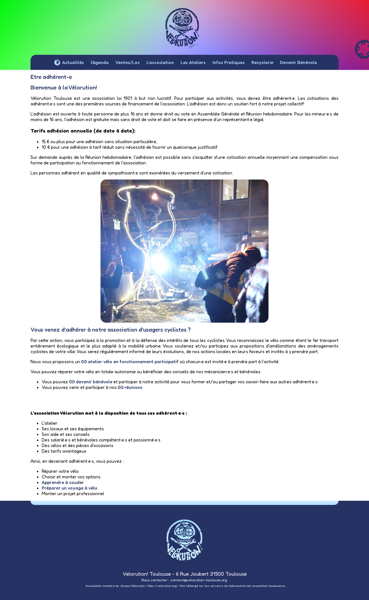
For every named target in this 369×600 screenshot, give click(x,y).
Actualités (69, 64)
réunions (130, 387)
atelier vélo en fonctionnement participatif (130, 361)
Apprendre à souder (63, 482)
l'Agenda (100, 62)
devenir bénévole (90, 381)
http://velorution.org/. (163, 586)
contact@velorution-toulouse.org (199, 580)
